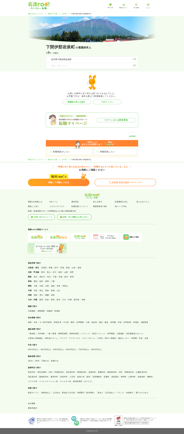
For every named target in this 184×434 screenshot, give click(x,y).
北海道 (44, 268)
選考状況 (75, 202)
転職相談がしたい (61, 152)
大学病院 (41, 334)
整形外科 (54, 377)
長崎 (52, 300)
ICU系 (66, 322)
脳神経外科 (43, 377)
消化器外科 (32, 377)
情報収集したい (107, 152)
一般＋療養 (51, 334)
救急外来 (57, 322)
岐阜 (41, 281)
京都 (41, 286)
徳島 (35, 295)
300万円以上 (33, 349)
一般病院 (31, 334)
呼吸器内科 (59, 372)
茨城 (60, 277)
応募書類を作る (121, 202)
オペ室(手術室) (45, 322)
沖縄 (83, 300)
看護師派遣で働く (100, 206)
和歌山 (65, 286)
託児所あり (110, 393)
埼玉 (49, 277)
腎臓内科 (101, 372)
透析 (72, 322)
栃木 (66, 277)
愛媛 (47, 295)
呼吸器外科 (129, 372)
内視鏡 (136, 322)
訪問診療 (127, 322)
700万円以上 (84, 349)
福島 (79, 268)
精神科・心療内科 (128, 377)
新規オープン (33, 393)
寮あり (100, 393)
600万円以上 (71, 349)
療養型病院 (62, 334)
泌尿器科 (115, 377)
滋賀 (53, 286)
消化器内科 (70, 372)
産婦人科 (81, 377)
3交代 (37, 361)
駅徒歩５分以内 (68, 393)
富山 (49, 272)
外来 (35, 322)
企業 (146, 338)
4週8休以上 (46, 393)
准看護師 (41, 311)
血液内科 (92, 372)
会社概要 (31, 403)
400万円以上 (46, 349)
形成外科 (64, 377)
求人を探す (97, 202)
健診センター (123, 338)
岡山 (41, 290)
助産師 (57, 311)
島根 (53, 290)
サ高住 (100, 338)
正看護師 (31, 311)
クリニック (85, 334)
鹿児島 (76, 300)
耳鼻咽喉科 (97, 377)
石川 (54, 272)
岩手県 (64, 14)
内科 (50, 372)
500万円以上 (58, 349)
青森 (50, 268)
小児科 (72, 377)
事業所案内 (32, 408)
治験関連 (144, 322)
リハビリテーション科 (48, 381)
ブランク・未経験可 (125, 393)
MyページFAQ (121, 206)
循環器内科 (81, 372)
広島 (35, 290)
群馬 (72, 277)
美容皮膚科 (42, 372)
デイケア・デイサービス (70, 338)
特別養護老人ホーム (134, 334)
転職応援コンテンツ (79, 206)
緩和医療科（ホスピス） (83, 381)
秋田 (68, 268)
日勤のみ (45, 361)
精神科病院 (74, 334)
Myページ (54, 202)
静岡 (47, 281)
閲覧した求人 (33, 206)
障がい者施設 (110, 338)
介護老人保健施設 (35, 338)
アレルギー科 (65, 381)
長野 (72, 272)
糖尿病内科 (112, 372)
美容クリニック (98, 334)
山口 (58, 290)
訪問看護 (80, 322)
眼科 (88, 377)
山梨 (66, 272)
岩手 (56, 268)
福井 (60, 272)
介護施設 (120, 334)
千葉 (55, 277)
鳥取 (47, 290)
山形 (73, 268)
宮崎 (70, 300)
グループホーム (88, 338)
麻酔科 (150, 377)
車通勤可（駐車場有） (86, 393)
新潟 (43, 272)
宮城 (62, 268)
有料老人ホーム (51, 338)
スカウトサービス (57, 206)
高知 (53, 295)
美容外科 (31, 372)
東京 (35, 277)
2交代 (30, 361)
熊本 (58, 300)
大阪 (35, 286)
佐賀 (47, 300)
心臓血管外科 (141, 372)
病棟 (30, 322)
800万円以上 (96, 349)
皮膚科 (106, 377)
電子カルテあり (142, 393)
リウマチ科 (32, 381)
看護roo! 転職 (52, 14)
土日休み (56, 393)
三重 (53, 281)
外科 (120, 372)
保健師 (49, 311)
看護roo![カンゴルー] (35, 14)
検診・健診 (103, 322)
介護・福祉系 (91, 322)
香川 (41, 295)
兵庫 (47, 286)
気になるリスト (142, 202)
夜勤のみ (54, 361)
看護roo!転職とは (35, 202)
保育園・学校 (115, 322)
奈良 (58, 286)
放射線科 (141, 377)
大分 (64, 300)
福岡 (41, 300)
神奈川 (42, 277)
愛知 (35, 281)
